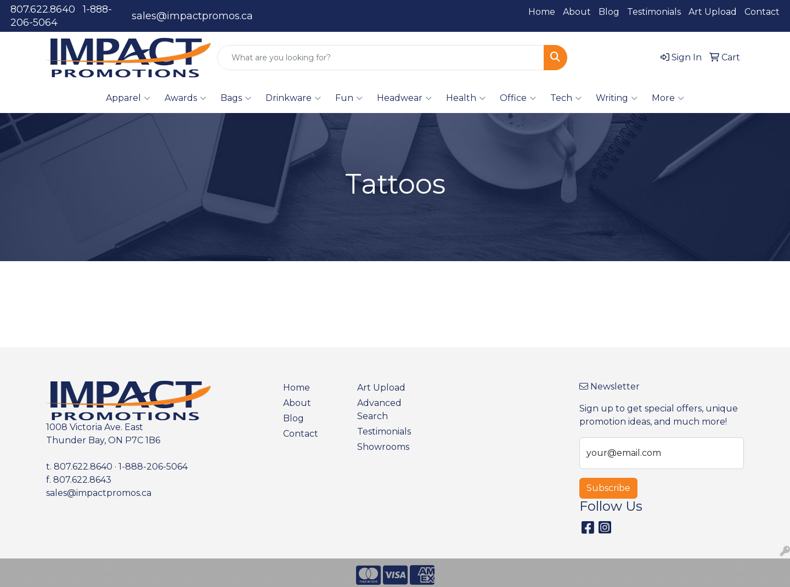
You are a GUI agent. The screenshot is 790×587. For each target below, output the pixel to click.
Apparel (128, 98)
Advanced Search (379, 409)
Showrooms (383, 447)
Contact (762, 12)
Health (466, 98)
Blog (609, 12)
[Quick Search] (380, 57)
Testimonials (654, 12)
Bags (236, 98)
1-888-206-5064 (153, 466)
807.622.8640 (42, 9)
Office (518, 98)
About (577, 12)
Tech (566, 98)
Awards (185, 98)
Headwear (404, 98)
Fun (349, 98)
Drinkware (293, 98)
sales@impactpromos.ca (192, 16)
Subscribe (608, 488)
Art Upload (713, 12)
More (668, 98)
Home (541, 12)
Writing (616, 98)
